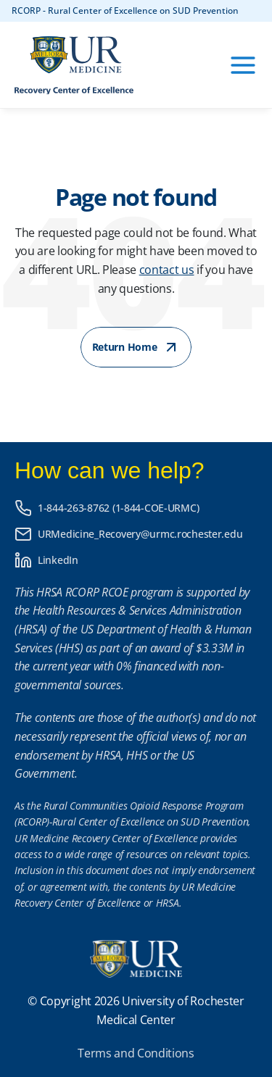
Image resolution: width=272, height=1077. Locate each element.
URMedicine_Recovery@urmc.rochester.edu (140, 534)
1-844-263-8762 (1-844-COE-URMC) (118, 508)
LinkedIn (58, 560)
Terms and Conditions (136, 1053)
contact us (166, 270)
